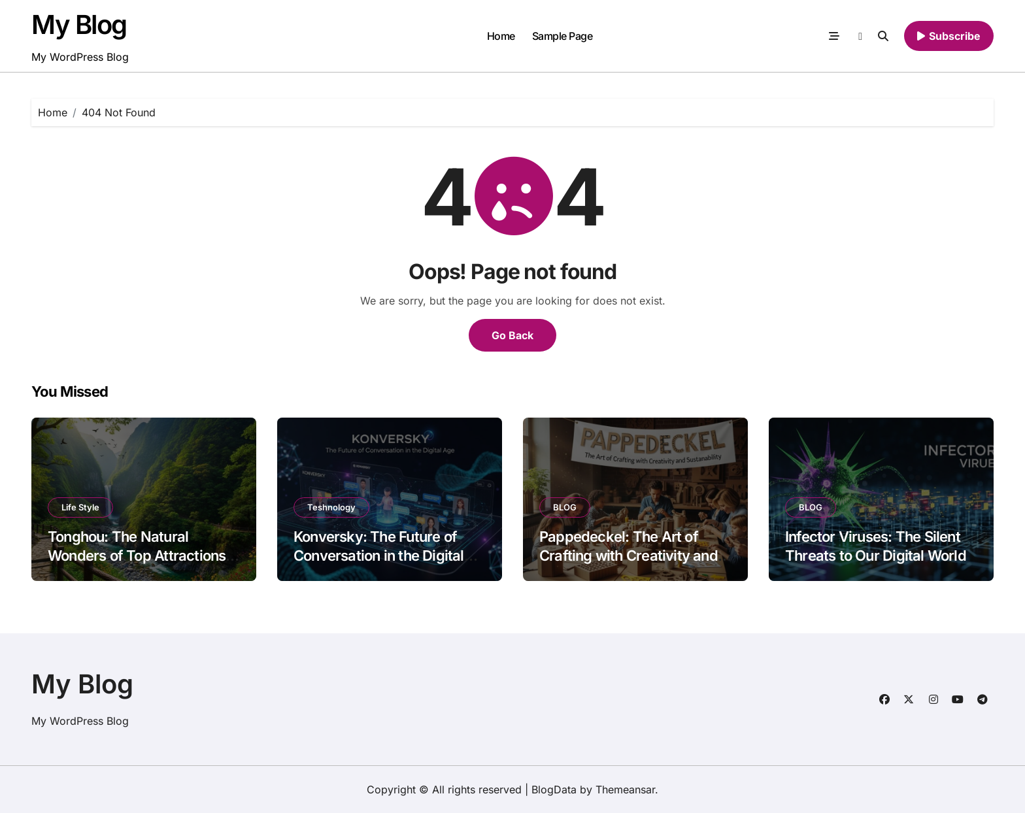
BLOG (565, 507)
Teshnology (331, 507)
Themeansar (625, 789)
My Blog (79, 24)
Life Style (80, 507)
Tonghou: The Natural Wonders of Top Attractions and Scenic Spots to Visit (137, 555)
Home (501, 35)
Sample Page (562, 35)
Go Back (512, 335)
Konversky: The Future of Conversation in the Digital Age (379, 555)
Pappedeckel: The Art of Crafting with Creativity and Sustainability (628, 555)
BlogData (554, 789)
